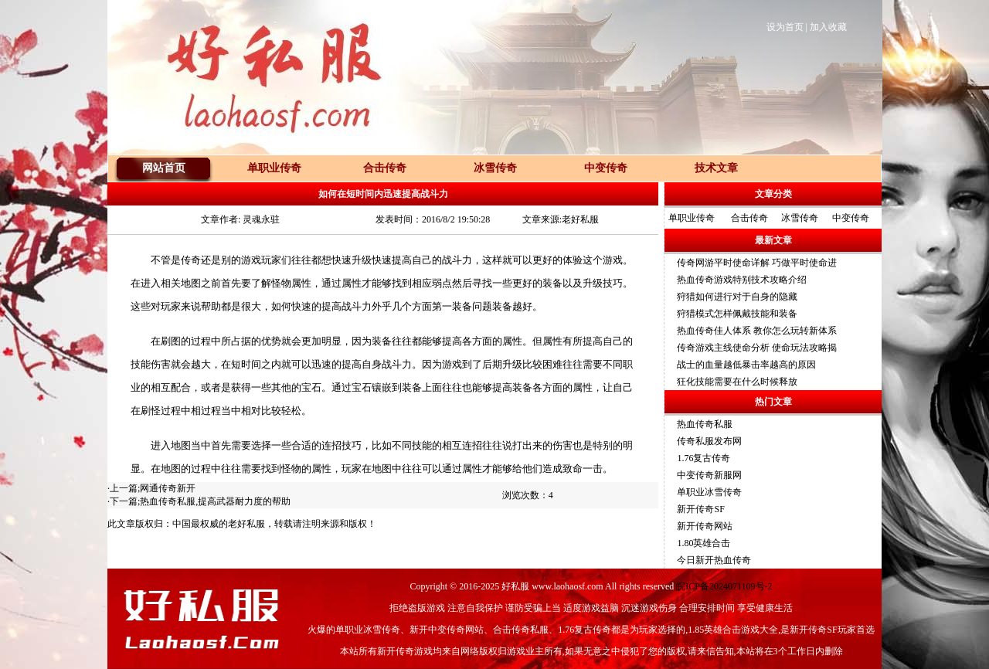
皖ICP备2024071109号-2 (724, 586)
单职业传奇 (691, 217)
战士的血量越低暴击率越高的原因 (746, 364)
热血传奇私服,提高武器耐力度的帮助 (215, 501)
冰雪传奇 (799, 217)
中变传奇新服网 (709, 475)
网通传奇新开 (167, 488)
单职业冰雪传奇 (709, 492)
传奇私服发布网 (709, 441)
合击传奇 (749, 217)
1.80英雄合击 (703, 543)
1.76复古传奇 (703, 458)
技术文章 (716, 168)
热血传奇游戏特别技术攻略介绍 (742, 279)
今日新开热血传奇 (714, 560)
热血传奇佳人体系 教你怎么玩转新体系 (757, 330)
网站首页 (163, 168)
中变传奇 (850, 217)
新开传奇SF (700, 509)
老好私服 (246, 523)
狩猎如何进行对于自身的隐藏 (737, 296)
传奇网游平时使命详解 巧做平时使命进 (757, 262)
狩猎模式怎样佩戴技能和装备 (737, 313)
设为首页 (785, 27)
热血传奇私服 (704, 424)
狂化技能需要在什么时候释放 (737, 381)
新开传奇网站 (704, 526)
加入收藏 (828, 27)
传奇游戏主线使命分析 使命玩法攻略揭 (757, 347)
